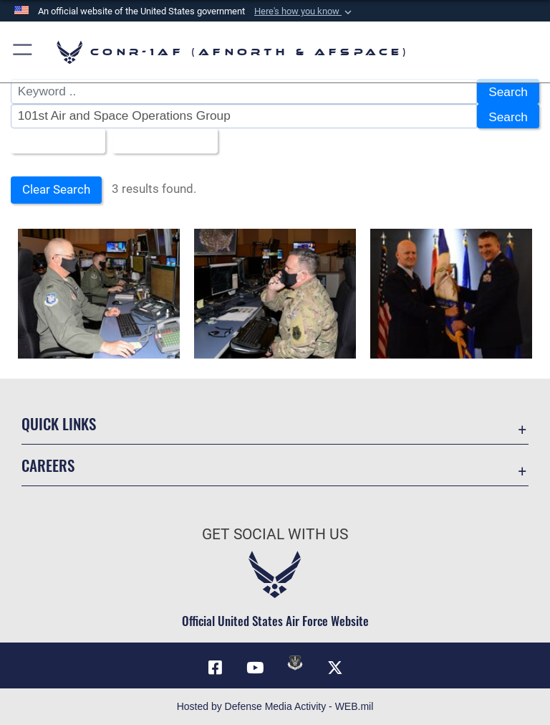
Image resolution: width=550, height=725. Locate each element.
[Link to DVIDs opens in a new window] (295, 662)
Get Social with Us (275, 534)
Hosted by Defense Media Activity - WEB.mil (275, 706)
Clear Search (56, 189)
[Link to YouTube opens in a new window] (255, 667)
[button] (304, 11)
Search (508, 92)
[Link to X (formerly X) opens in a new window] (335, 667)
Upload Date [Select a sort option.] (160, 141)
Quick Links (58, 423)
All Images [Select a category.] (53, 141)
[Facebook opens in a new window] (215, 667)
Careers (47, 465)
